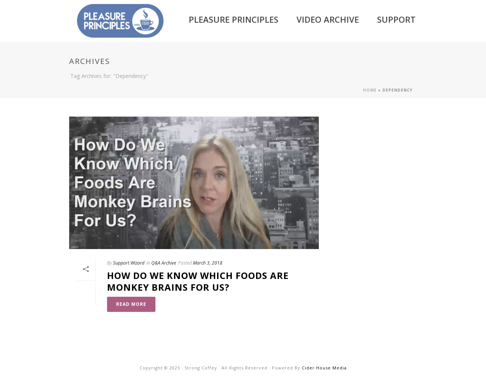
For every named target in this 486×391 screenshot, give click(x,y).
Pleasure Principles (233, 19)
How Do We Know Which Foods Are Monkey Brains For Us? (198, 281)
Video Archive (328, 19)
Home (370, 90)
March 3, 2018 (207, 263)
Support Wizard (128, 263)
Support (396, 19)
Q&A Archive (163, 263)
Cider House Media (324, 368)
